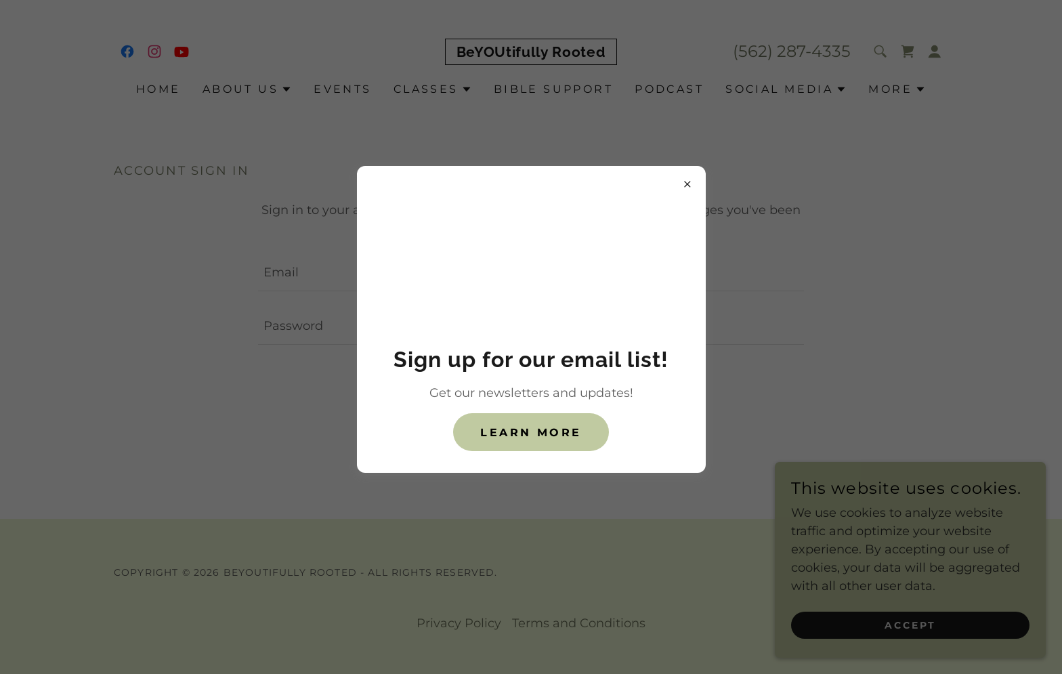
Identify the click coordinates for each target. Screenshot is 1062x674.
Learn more (530, 432)
